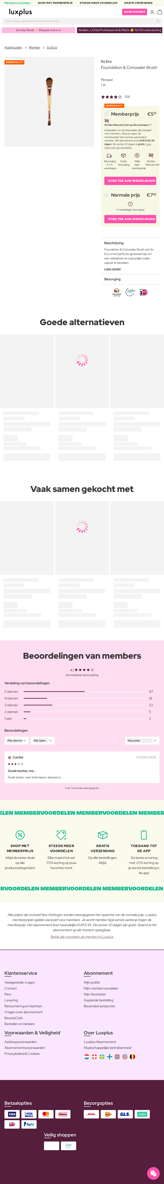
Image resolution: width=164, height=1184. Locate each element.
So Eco (52, 47)
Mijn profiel (92, 982)
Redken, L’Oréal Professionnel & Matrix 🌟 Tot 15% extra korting (120, 30)
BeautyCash (13, 1018)
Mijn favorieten (95, 994)
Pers (7, 994)
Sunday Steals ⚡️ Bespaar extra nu (38, 30)
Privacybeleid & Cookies (22, 1053)
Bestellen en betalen (19, 1024)
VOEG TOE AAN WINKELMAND (131, 181)
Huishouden (13, 47)
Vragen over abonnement (23, 1012)
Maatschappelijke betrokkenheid (107, 1048)
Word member (134, 12)
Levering (11, 1000)
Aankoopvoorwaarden (20, 1042)
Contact (10, 988)
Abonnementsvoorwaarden (24, 1048)
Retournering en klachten (23, 1006)
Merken (34, 47)
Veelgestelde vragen (19, 982)
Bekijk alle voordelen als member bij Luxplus (82, 937)
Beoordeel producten (99, 1006)
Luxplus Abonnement (100, 1042)
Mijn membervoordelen (101, 988)
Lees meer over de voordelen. (127, 145)
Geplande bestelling (98, 1000)
